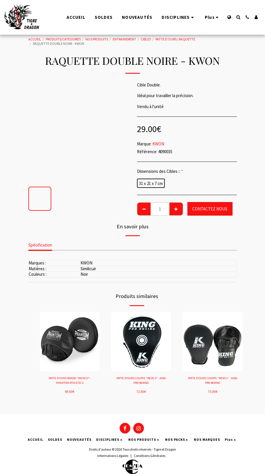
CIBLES (146, 39)
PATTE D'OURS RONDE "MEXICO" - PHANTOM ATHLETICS (69, 381)
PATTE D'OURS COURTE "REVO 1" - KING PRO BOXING (212, 381)
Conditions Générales (149, 455)
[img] (70, 342)
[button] (238, 17)
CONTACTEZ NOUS (209, 209)
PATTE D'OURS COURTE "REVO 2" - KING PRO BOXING (141, 381)
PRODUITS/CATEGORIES (63, 39)
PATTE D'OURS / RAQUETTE (175, 39)
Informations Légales (112, 455)
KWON (158, 144)
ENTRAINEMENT (124, 39)
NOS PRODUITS (96, 39)
